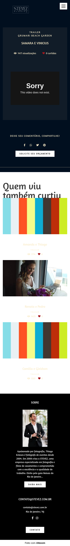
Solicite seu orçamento (34, 153)
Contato (35, 530)
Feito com (35, 543)
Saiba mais (35, 484)
